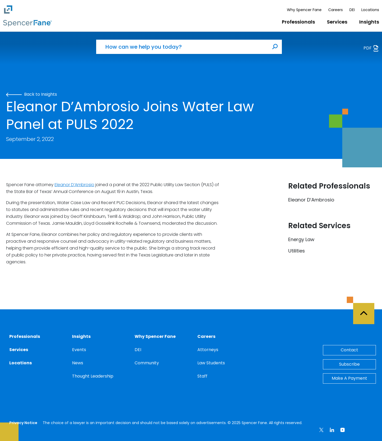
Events (79, 350)
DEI (352, 9)
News (77, 363)
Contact (349, 350)
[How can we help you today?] (182, 47)
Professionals (298, 22)
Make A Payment (349, 378)
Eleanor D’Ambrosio (74, 185)
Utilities (296, 250)
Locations (370, 9)
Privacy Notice (23, 422)
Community (147, 363)
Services (337, 22)
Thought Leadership (92, 376)
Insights (369, 22)
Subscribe (349, 364)
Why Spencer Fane (304, 9)
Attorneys (207, 350)
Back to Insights (31, 94)
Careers (335, 9)
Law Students (211, 363)
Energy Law (301, 239)
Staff (202, 376)
